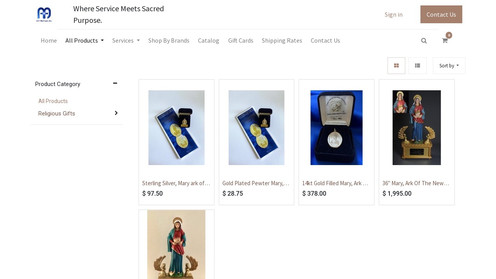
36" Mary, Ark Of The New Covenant (413, 183)
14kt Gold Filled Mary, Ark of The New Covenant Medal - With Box (335, 183)
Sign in (394, 14)
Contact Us (441, 14)
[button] (449, 65)
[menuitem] (48, 40)
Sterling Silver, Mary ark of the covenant (173, 183)
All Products (53, 101)
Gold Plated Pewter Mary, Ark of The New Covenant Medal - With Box (253, 183)
